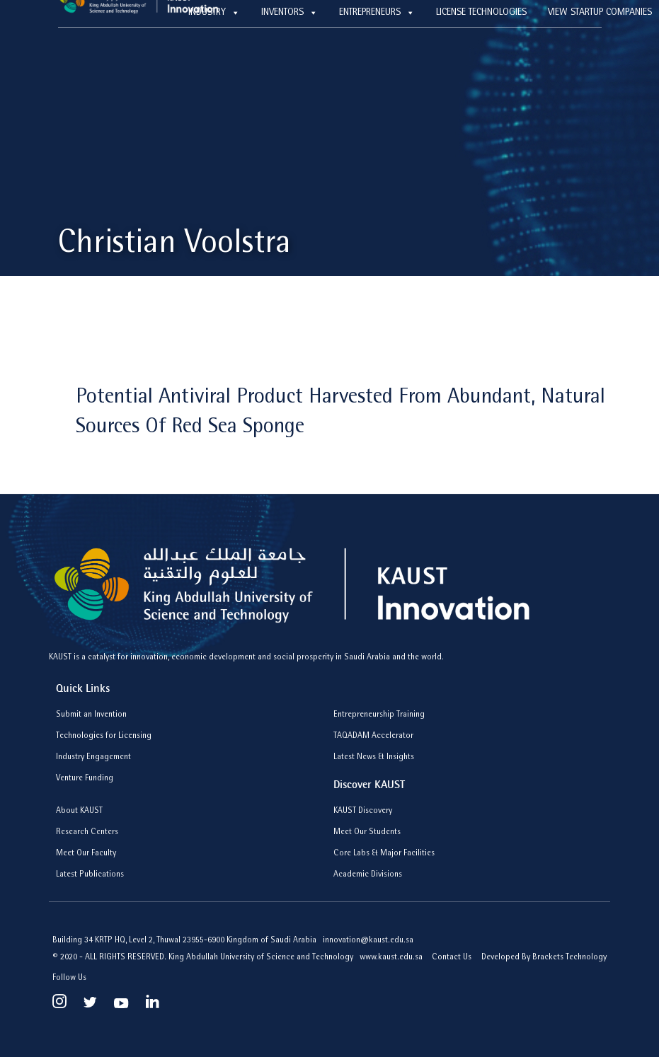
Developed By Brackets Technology (544, 958)
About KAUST (79, 811)
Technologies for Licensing (103, 736)
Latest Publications (90, 875)
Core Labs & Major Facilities (384, 854)
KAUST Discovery (362, 811)
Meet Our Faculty (86, 854)
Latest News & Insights (373, 757)
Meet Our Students (367, 832)
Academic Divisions (367, 875)
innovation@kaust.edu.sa (368, 941)
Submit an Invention (91, 715)
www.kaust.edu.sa (392, 958)
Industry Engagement (93, 757)
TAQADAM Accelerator (373, 736)
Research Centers (87, 832)
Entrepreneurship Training (379, 715)
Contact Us (451, 958)
